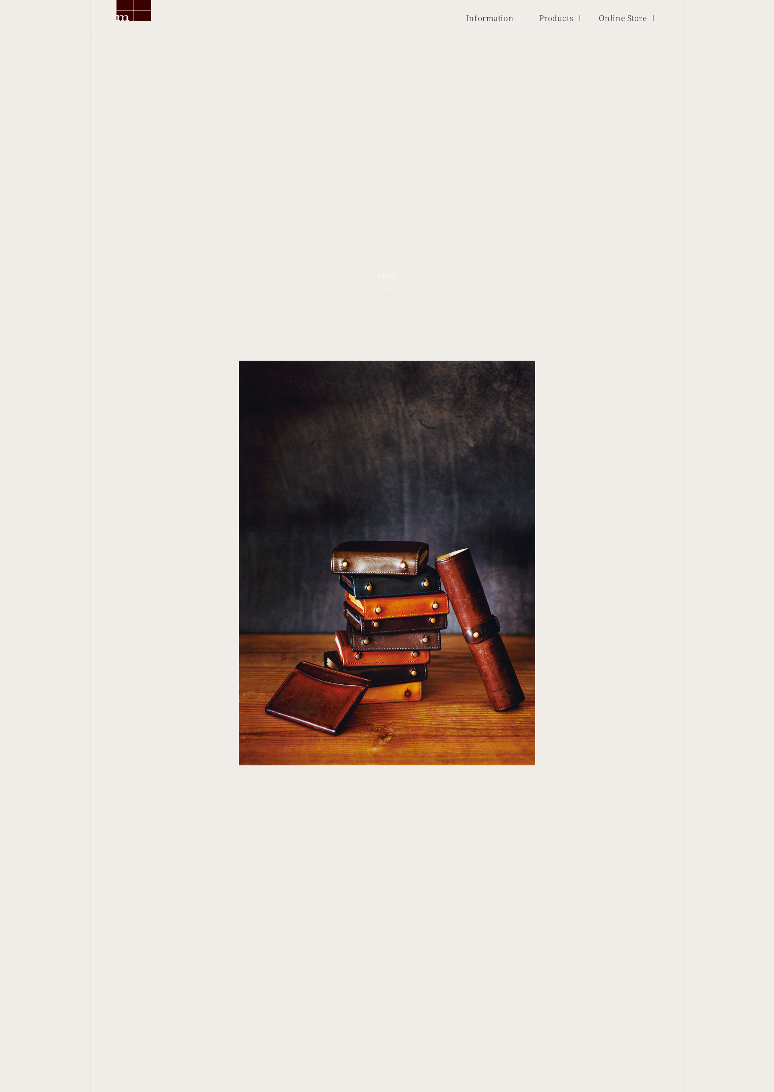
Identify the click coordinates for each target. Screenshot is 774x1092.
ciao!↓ (387, 280)
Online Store (623, 17)
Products (556, 17)
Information (489, 17)
